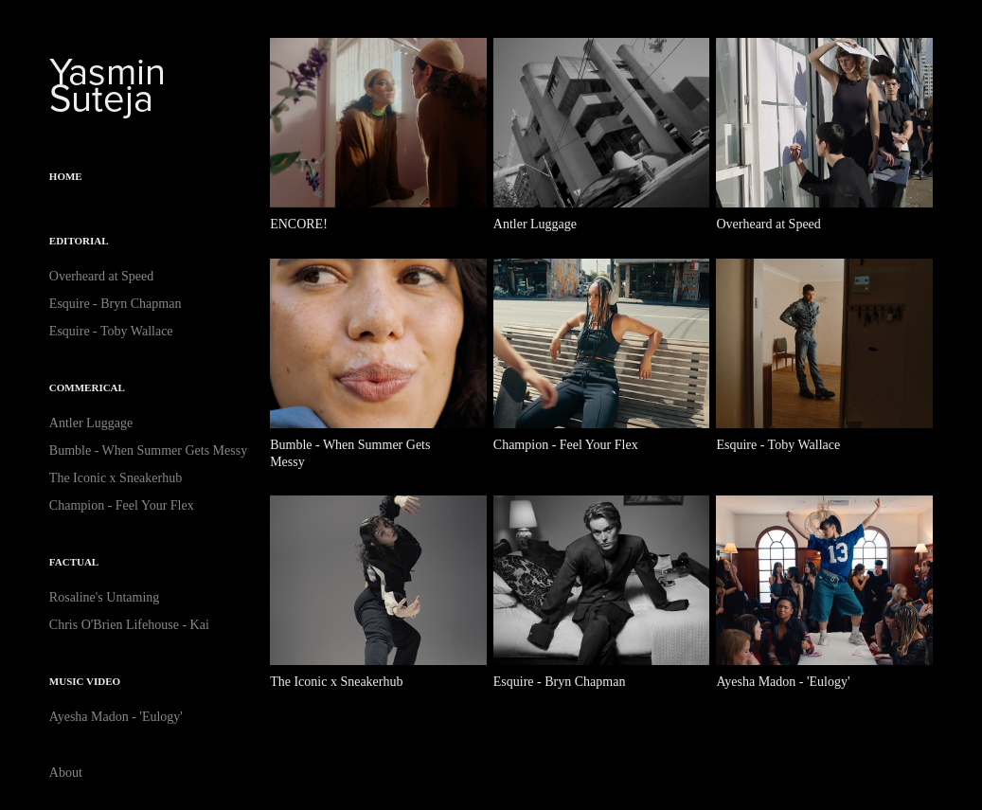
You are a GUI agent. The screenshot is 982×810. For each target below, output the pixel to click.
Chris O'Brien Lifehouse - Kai (129, 625)
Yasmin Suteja (112, 83)
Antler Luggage (91, 423)
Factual (73, 561)
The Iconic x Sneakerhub (115, 478)
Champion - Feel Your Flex (121, 505)
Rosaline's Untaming (104, 597)
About (65, 772)
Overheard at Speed (101, 276)
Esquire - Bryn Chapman (115, 304)
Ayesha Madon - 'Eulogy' (116, 717)
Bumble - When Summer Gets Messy (148, 450)
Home (65, 176)
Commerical (87, 387)
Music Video (84, 681)
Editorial (79, 240)
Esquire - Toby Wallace (111, 331)
